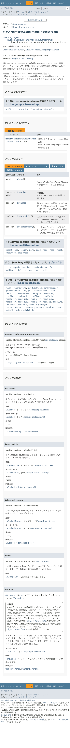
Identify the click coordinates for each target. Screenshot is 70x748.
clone (8, 267)
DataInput (19, 50)
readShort (22, 304)
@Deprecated (12, 595)
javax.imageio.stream (24, 27)
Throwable (18, 598)
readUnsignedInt (14, 307)
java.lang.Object (11, 37)
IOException (42, 561)
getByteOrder (51, 288)
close (20, 179)
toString (22, 270)
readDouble (22, 296)
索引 (55, 3)
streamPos (49, 109)
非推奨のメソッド (14, 170)
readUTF (50, 307)
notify (48, 267)
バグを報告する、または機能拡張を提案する (18, 700)
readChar (10, 296)
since (22, 595)
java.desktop (19, 24)
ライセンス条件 (37, 719)
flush (8, 288)
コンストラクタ (33, 12)
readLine (57, 302)
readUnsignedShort (34, 307)
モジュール (10, 3)
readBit (54, 291)
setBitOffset (12, 310)
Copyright (6, 715)
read (38, 250)
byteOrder (23, 109)
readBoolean (23, 293)
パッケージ (20, 3)
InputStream (13, 141)
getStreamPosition (37, 291)
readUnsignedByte (38, 304)
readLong (10, 304)
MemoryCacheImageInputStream (21, 139)
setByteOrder (28, 310)
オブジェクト (55, 262)
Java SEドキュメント (51, 703)
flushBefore (19, 288)
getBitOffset (35, 288)
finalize (21, 192)
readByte (36, 293)
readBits (10, 293)
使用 (36, 3)
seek (58, 307)
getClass (27, 267)
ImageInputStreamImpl (23, 58)
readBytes (48, 293)
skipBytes (11, 253)
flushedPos (36, 109)
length (23, 250)
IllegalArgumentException (19, 362)
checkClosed (12, 250)
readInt (47, 302)
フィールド (21, 12)
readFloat (35, 296)
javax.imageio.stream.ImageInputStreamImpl (30, 40)
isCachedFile (24, 216)
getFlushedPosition (16, 291)
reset (59, 250)
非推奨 (48, 3)
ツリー (42, 3)
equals (16, 267)
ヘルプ (60, 3)
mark (31, 250)
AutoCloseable (32, 50)
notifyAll (11, 270)
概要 (2, 3)
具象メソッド (57, 166)
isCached (21, 203)
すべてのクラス (7, 8)
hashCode (38, 267)
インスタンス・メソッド (37, 166)
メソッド (44, 12)
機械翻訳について (35, 20)
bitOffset (11, 109)
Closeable (8, 50)
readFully (48, 296)
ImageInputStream (50, 50)
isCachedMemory (25, 227)
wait (31, 270)
